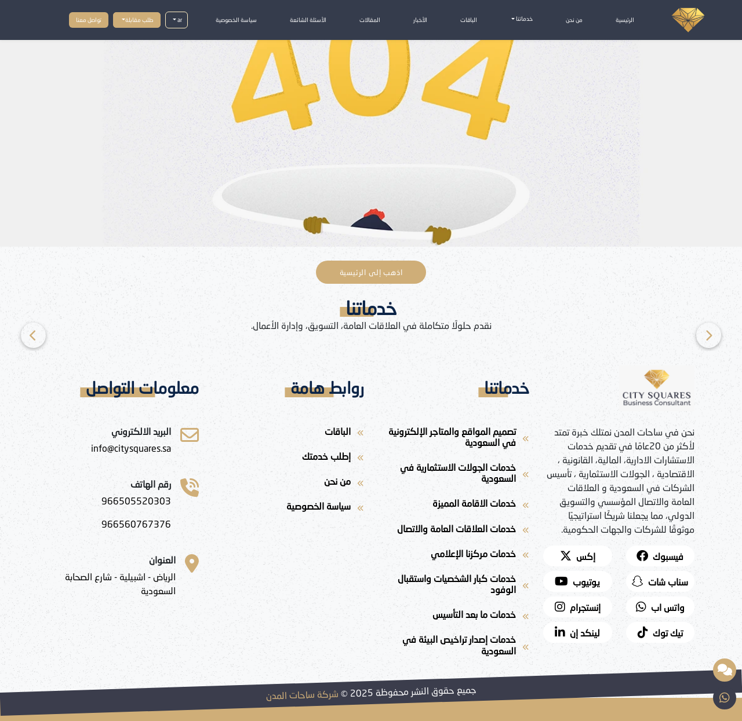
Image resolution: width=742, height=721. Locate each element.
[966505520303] (136, 501)
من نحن (574, 19)
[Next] (33, 335)
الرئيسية (625, 19)
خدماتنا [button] (524, 18)
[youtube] (577, 581)
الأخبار (420, 19)
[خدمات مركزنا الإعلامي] (453, 555)
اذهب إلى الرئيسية (371, 272)
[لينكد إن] (577, 632)
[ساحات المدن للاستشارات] (131, 448)
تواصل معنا (88, 19)
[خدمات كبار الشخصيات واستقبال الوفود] (453, 586)
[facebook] (660, 556)
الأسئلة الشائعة (308, 19)
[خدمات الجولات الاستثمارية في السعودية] (453, 475)
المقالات (369, 19)
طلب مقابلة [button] (139, 19)
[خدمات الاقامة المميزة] (453, 505)
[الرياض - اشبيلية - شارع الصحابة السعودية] (112, 584)
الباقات (468, 19)
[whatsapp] (660, 606)
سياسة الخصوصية (236, 19)
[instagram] (577, 606)
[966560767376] (136, 524)
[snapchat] (660, 581)
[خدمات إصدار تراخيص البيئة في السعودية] (453, 647)
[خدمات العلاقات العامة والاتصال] (453, 531)
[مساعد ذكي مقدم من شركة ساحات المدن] (724, 670)
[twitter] (577, 556)
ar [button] (179, 19)
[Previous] (708, 335)
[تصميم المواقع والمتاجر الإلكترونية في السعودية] (453, 439)
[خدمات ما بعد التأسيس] (453, 616)
